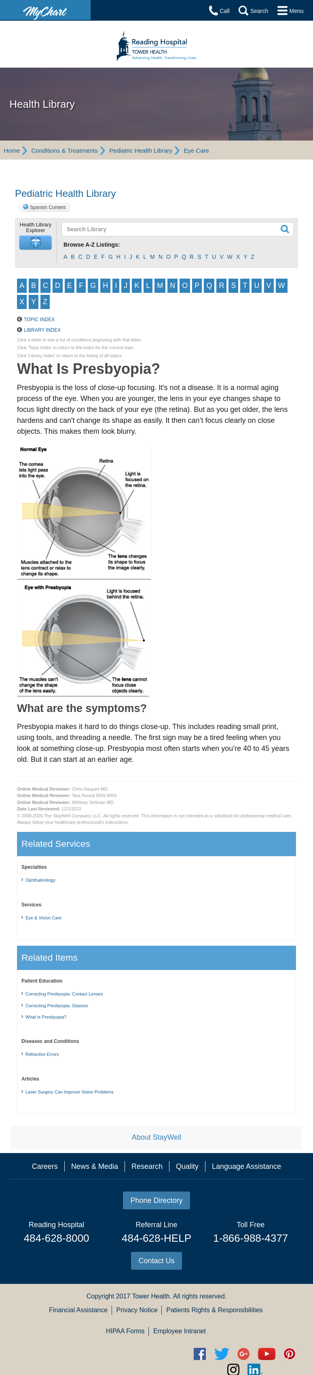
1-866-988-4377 (250, 1264)
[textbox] (154, 229)
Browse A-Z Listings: (91, 244)
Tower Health (150, 1322)
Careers (45, 1193)
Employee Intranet (179, 1357)
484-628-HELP (156, 1264)
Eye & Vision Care (43, 944)
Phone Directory (156, 1227)
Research (147, 1193)
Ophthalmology (40, 906)
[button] (35, 242)
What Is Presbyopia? (46, 1043)
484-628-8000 (56, 1264)
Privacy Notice (137, 1336)
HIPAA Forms (125, 1357)
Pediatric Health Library (140, 150)
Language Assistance (246, 1193)
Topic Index (39, 346)
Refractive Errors (42, 1080)
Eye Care (196, 150)
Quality (187, 1193)
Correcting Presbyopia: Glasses (56, 1032)
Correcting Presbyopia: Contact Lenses (64, 1020)
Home (12, 150)
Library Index (42, 356)
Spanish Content (48, 207)
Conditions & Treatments (64, 150)
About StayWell (157, 1164)
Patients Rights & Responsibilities (214, 1336)
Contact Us (156, 1287)
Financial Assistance (78, 1336)
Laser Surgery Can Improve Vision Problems (69, 1118)
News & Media (94, 1193)
